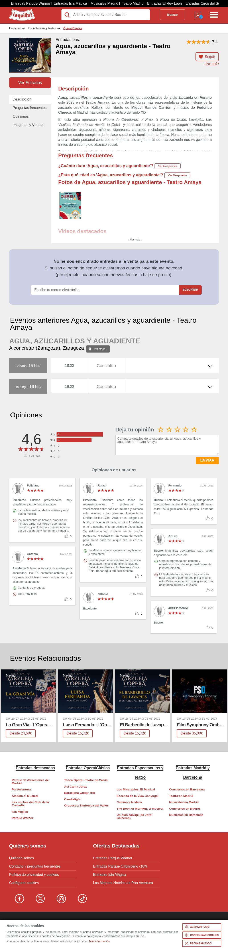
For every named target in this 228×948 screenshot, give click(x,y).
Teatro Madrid (133, 3)
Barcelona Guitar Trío (79, 792)
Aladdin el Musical (25, 796)
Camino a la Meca (129, 802)
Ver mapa (99, 349)
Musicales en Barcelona (186, 815)
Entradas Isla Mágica (70, 3)
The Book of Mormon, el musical (140, 808)
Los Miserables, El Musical (136, 789)
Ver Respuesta (167, 166)
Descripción (22, 99)
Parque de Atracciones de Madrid (30, 781)
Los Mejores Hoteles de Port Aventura (123, 883)
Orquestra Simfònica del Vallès (86, 805)
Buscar (172, 14)
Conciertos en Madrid (184, 808)
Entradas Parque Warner (30, 3)
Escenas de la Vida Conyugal (138, 796)
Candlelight (72, 799)
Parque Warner (22, 818)
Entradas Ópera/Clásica (88, 768)
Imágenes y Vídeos (28, 125)
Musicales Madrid (104, 3)
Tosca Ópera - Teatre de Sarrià (86, 780)
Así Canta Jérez (75, 786)
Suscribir (190, 289)
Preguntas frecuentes (30, 108)
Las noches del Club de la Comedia (30, 803)
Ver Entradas (30, 82)
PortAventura (21, 789)
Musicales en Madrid (184, 802)
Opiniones (21, 116)
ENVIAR (207, 460)
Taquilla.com (19, 11)
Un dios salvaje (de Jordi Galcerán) (134, 816)
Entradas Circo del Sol (203, 3)
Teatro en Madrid (181, 796)
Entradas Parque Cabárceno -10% (120, 866)
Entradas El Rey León (164, 3)
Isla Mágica (20, 811)
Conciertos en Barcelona (187, 789)
